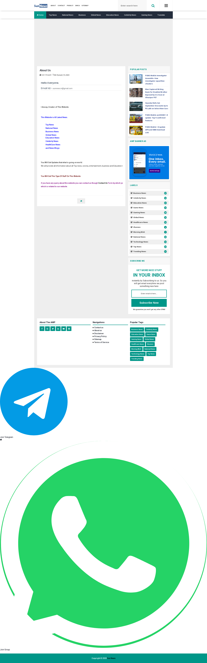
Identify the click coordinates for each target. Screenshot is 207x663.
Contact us (98, 327)
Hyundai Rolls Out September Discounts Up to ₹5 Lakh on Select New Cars (156, 106)
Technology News (149, 242)
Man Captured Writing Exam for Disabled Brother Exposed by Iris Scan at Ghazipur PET (156, 93)
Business (82, 15)
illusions (149, 227)
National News (67, 15)
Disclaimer (99, 333)
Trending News (149, 251)
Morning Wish (149, 232)
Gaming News (146, 15)
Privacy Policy (100, 336)
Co (99, 183)
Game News (149, 208)
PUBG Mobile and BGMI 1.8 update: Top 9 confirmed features (156, 118)
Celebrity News (130, 15)
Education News (112, 15)
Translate (161, 15)
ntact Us (104, 183)
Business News (149, 193)
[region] (103, 44)
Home (40, 15)
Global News (96, 15)
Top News (53, 15)
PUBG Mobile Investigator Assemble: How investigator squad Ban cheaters (156, 80)
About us (98, 330)
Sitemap (97, 339)
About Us (45, 70)
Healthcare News (149, 222)
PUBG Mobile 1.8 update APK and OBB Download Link (155, 130)
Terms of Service (101, 342)
